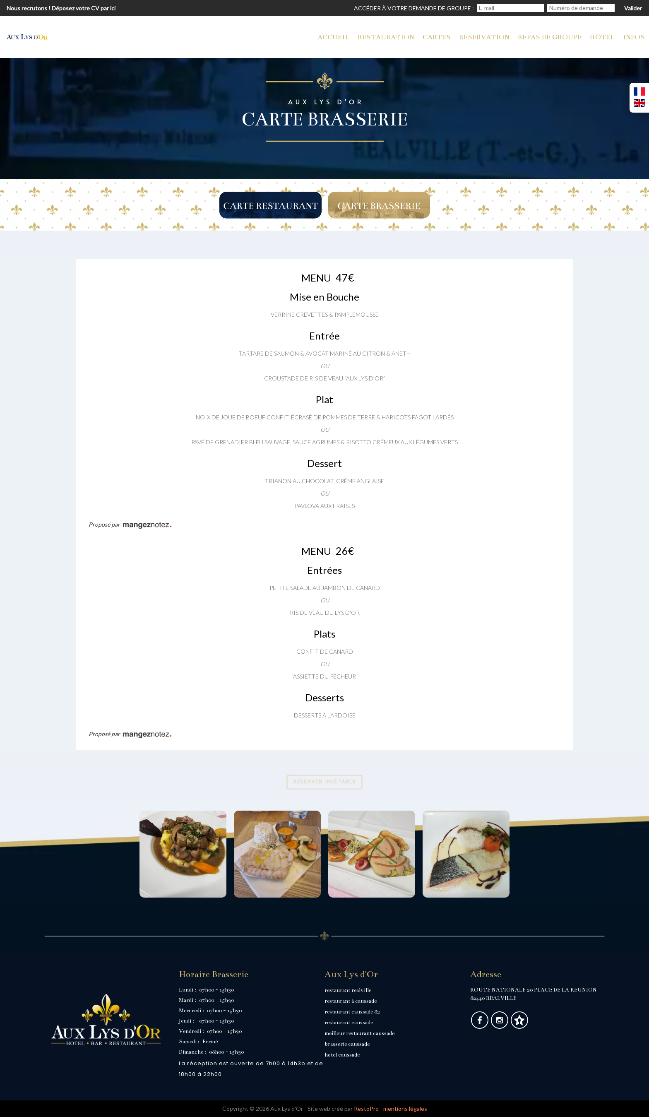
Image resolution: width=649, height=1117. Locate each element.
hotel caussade (342, 1055)
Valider (633, 8)
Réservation (484, 37)
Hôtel (602, 37)
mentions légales (405, 1108)
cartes (437, 37)
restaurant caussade (348, 1022)
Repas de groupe (550, 37)
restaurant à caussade (350, 1001)
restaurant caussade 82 (352, 1012)
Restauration (386, 37)
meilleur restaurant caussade (359, 1033)
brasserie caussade (347, 1044)
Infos (634, 37)
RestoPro (366, 1108)
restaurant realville (347, 990)
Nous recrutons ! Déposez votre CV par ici (61, 8)
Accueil (333, 37)
